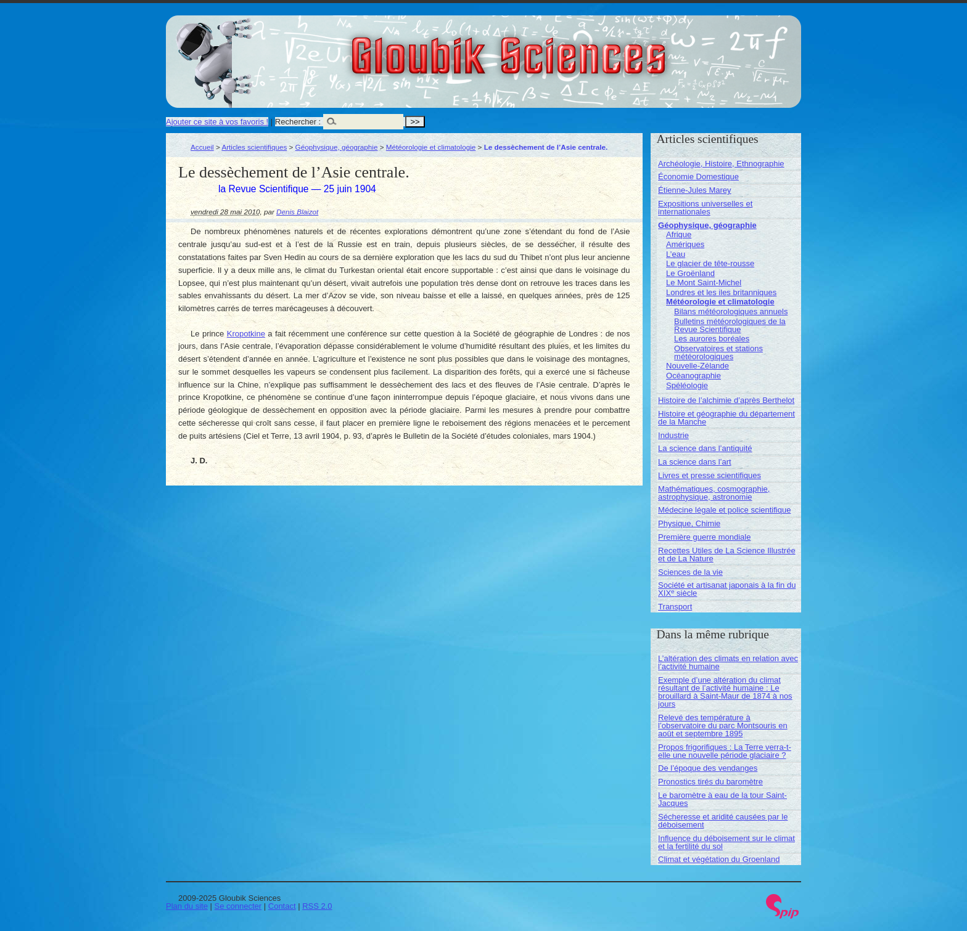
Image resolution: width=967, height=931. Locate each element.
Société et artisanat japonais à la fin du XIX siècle (727, 589)
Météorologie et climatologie (431, 147)
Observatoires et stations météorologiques (718, 352)
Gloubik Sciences (578, 48)
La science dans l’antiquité (705, 448)
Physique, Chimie (689, 523)
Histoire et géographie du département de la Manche (726, 417)
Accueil (202, 147)
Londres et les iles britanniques (721, 292)
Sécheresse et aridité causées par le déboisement (723, 820)
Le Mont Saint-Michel (703, 282)
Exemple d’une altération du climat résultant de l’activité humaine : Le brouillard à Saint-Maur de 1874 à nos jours (725, 692)
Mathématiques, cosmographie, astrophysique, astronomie (714, 493)
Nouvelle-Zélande (697, 365)
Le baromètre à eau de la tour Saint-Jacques (722, 799)
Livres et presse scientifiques (709, 475)
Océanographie (693, 375)
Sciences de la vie (690, 572)
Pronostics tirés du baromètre (710, 781)
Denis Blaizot (297, 212)
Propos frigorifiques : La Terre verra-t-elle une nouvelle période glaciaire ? (724, 751)
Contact (282, 906)
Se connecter (238, 906)
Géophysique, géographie (336, 147)
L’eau (675, 254)
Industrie (673, 435)
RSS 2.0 (317, 906)
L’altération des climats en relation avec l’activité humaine (728, 662)
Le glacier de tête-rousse (710, 263)
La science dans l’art (694, 461)
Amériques (685, 244)
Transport (675, 606)
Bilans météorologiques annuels (731, 311)
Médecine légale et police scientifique (724, 509)
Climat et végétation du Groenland (719, 859)
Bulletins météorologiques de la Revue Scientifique (730, 325)
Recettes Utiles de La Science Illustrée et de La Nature (727, 554)
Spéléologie (687, 385)
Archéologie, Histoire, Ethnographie (721, 163)
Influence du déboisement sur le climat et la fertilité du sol (726, 842)
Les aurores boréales (711, 338)
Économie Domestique (698, 176)
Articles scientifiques (254, 147)
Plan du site (187, 906)
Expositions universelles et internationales (705, 207)
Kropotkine (246, 333)
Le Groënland (690, 273)
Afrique (678, 234)
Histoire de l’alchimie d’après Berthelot (726, 400)
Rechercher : (298, 121)
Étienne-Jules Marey (694, 190)
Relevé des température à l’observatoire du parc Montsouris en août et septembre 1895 (723, 725)
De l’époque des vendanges (707, 768)
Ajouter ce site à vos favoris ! (217, 121)
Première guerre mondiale (704, 537)
